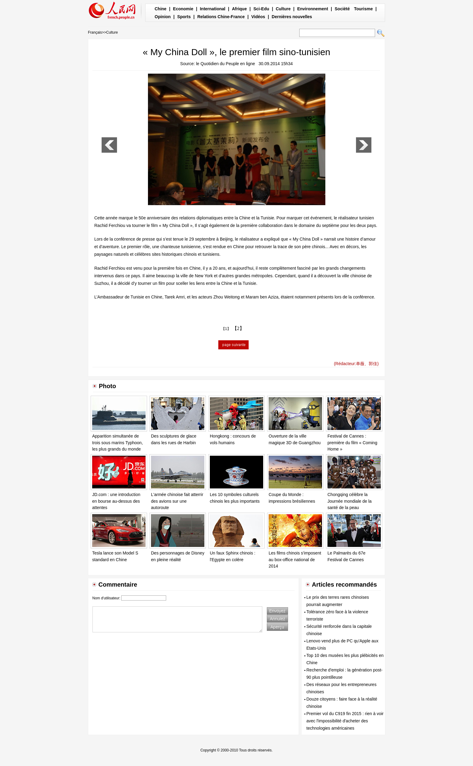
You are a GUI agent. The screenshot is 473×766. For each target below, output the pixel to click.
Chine (160, 8)
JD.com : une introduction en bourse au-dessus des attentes (116, 501)
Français (95, 32)
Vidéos (258, 16)
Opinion (163, 16)
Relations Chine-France (221, 16)
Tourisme (363, 8)
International (212, 8)
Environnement (312, 8)
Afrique (239, 8)
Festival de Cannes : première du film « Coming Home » (352, 442)
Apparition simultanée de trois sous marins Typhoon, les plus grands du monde (117, 442)
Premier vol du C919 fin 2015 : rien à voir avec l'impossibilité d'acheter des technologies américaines (345, 721)
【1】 (226, 329)
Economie (183, 8)
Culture (283, 8)
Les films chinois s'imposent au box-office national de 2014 (295, 559)
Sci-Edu (261, 8)
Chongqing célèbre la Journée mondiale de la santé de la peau (349, 501)
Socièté (342, 8)
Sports (184, 16)
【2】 (238, 328)
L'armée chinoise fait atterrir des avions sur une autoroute (177, 501)
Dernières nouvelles (292, 16)
